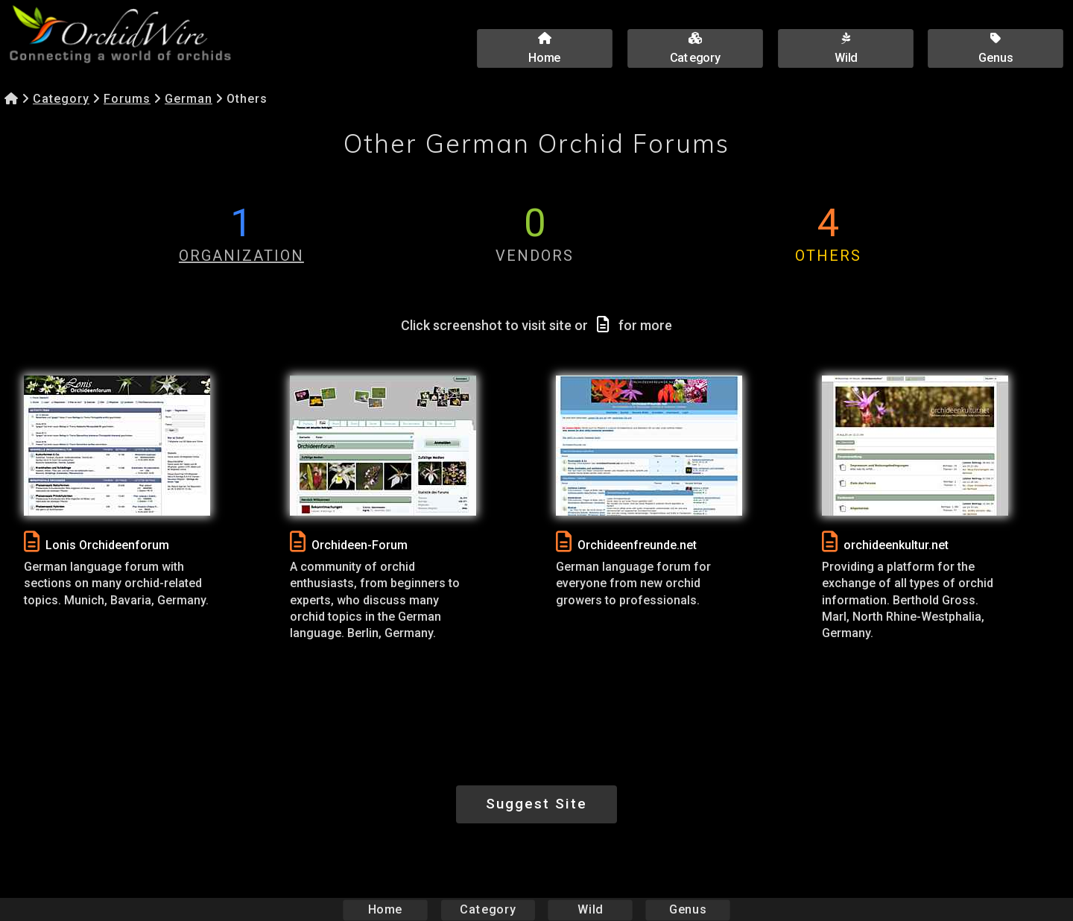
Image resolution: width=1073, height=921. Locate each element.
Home (385, 909)
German (188, 99)
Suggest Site (536, 803)
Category (61, 99)
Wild (590, 909)
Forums (127, 99)
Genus (687, 909)
